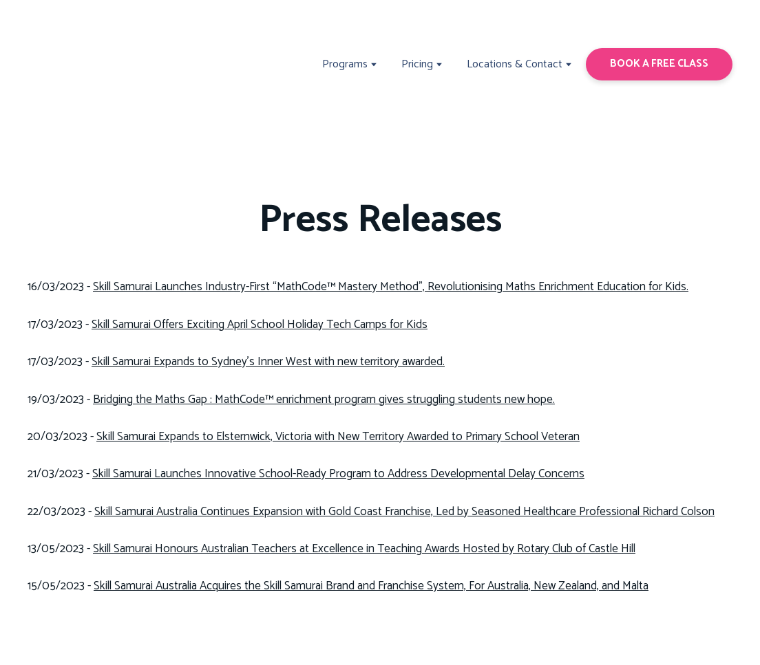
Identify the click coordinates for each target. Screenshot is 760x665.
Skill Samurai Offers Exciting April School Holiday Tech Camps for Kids (259, 324)
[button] (659, 64)
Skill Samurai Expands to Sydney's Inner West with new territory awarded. (268, 361)
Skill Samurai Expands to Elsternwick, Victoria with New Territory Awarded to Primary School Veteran (338, 436)
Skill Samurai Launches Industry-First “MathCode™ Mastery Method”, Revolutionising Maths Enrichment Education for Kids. (390, 286)
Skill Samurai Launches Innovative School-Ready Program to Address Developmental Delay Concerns (338, 473)
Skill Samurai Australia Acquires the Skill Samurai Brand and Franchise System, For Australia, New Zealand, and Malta (371, 586)
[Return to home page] (78, 64)
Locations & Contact (514, 64)
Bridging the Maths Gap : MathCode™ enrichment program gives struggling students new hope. (324, 399)
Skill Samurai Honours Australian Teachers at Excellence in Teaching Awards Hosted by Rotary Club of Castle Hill (364, 548)
